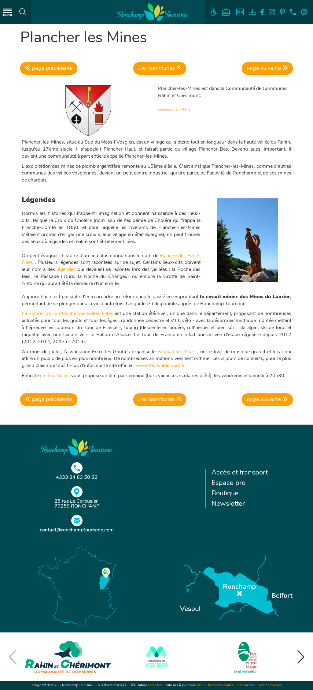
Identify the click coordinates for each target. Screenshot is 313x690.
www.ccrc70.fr (174, 109)
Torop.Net (155, 685)
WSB (200, 685)
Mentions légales (220, 685)
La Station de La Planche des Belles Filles (67, 313)
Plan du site (245, 685)
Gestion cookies (270, 685)
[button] (300, 657)
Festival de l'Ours (176, 352)
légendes (66, 269)
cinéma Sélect (55, 375)
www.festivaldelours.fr (160, 365)
